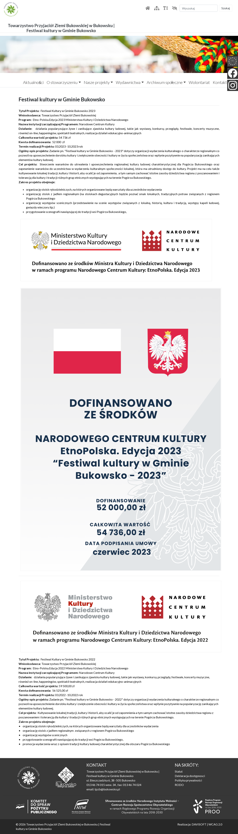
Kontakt (220, 82)
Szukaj (225, 8)
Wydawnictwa (128, 82)
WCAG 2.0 (215, 824)
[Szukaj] (199, 8)
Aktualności (33, 82)
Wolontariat (199, 82)
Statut (179, 771)
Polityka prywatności (188, 780)
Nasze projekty (97, 82)
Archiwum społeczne (165, 82)
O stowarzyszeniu (62, 82)
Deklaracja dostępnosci (190, 776)
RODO (179, 784)
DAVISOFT (199, 824)
